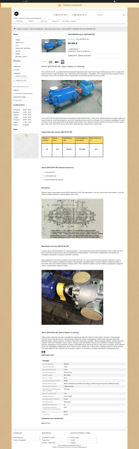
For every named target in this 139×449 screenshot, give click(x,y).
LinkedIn (72, 440)
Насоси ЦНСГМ (66, 29)
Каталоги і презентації (48, 442)
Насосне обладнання (36, 29)
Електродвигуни (18, 437)
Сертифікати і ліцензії (48, 437)
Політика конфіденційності (79, 447)
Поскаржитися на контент (64, 447)
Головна (19, 21)
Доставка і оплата (69, 21)
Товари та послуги (22, 29)
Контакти (55, 21)
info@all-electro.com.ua (22, 86)
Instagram (73, 442)
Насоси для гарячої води (52, 29)
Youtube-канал (74, 437)
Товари (31, 21)
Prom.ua (79, 445)
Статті (17, 45)
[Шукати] (123, 15)
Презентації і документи (23, 48)
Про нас (44, 21)
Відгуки (18, 54)
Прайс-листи (19, 42)
